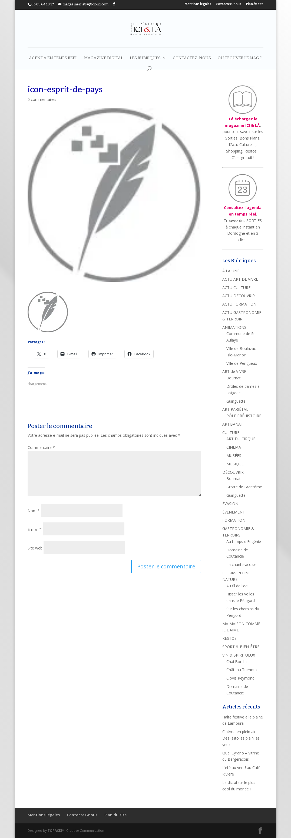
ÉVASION (230, 503)
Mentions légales (197, 4)
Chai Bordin (236, 661)
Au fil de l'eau (238, 585)
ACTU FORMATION (239, 304)
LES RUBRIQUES (145, 58)
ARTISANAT (232, 424)
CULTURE (230, 432)
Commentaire (41, 447)
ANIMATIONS (234, 327)
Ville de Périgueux (241, 363)
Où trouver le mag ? (240, 58)
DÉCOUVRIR (233, 472)
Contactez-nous (228, 4)
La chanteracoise (241, 564)
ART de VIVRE (234, 371)
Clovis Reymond (240, 678)
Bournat (233, 377)
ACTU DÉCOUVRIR (238, 295)
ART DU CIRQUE (240, 438)
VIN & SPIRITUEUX (238, 655)
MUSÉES (233, 455)
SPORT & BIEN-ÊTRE (240, 646)
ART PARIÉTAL (235, 409)
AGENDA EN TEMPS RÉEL (53, 58)
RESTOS (229, 638)
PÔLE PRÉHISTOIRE (243, 415)
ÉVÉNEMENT (233, 512)
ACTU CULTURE (236, 287)
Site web (35, 548)
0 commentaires (42, 99)
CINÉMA (233, 447)
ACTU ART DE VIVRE (240, 279)
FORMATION (233, 520)
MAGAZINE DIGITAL (103, 58)
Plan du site (254, 4)
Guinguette (236, 401)
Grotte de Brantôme (244, 486)
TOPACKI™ (56, 830)
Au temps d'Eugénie (243, 541)
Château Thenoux (241, 669)
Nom (34, 510)
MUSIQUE (235, 463)
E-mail (35, 529)
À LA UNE (230, 270)
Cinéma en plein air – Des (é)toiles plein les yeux (241, 738)
